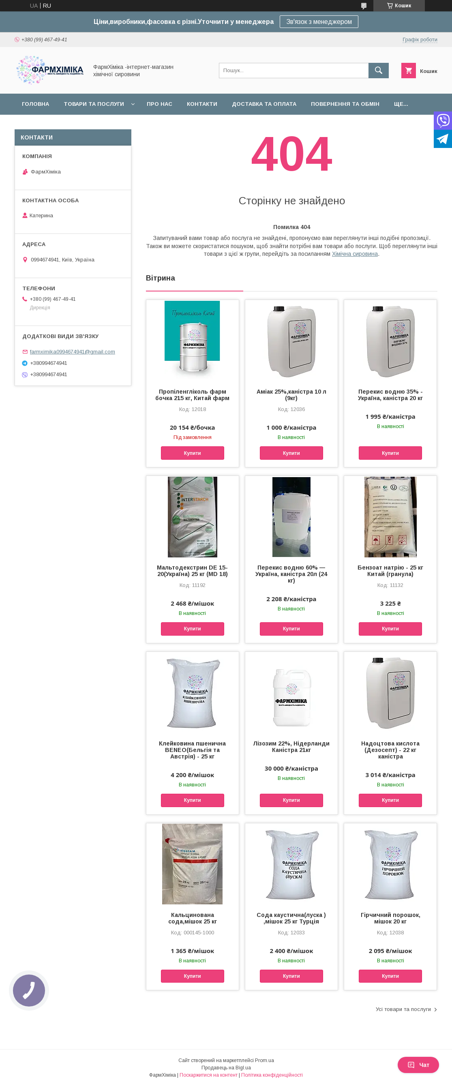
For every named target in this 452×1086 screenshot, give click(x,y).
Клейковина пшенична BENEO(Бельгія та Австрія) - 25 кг (192, 750)
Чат (418, 1065)
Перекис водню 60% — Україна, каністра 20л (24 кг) (291, 574)
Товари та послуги (94, 104)
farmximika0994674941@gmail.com (72, 352)
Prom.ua (264, 1060)
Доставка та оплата (264, 104)
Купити (192, 453)
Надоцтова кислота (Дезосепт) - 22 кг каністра (390, 750)
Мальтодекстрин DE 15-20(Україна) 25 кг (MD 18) (192, 570)
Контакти (202, 104)
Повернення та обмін (345, 104)
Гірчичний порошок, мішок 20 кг (390, 918)
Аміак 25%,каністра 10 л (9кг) (291, 394)
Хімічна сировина (355, 254)
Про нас (159, 104)
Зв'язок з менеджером (319, 21)
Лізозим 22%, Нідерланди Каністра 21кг (291, 746)
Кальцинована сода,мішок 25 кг (192, 918)
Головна (35, 104)
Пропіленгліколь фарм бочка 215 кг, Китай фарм (192, 394)
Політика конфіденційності (272, 1075)
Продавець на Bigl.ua (226, 1068)
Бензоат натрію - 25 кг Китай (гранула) (390, 570)
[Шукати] (378, 70)
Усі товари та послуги (403, 1009)
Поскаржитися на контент (209, 1075)
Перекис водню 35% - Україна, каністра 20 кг (390, 394)
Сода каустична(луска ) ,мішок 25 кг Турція (291, 918)
